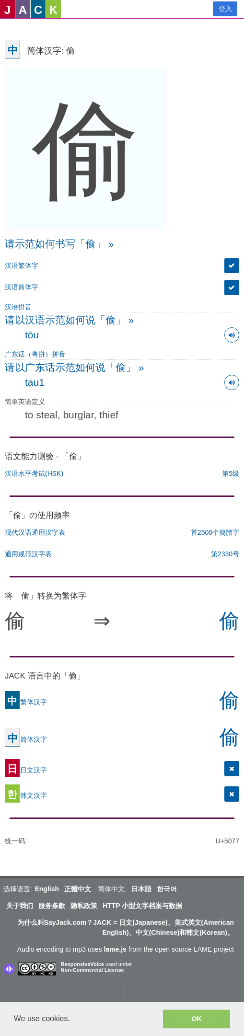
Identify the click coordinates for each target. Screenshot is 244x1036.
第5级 (230, 473)
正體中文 (77, 889)
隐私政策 (83, 905)
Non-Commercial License (92, 970)
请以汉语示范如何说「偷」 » (69, 319)
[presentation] (61, 991)
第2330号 (225, 554)
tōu (32, 334)
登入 (225, 8)
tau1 (35, 382)
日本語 (141, 889)
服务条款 (51, 905)
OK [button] (196, 1019)
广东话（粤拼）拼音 (35, 354)
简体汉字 (26, 739)
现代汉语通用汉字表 (35, 532)
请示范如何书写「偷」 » (59, 243)
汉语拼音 (18, 307)
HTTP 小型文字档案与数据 (142, 905)
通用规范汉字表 (28, 554)
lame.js (115, 949)
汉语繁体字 (21, 265)
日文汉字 (26, 770)
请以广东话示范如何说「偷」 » (74, 367)
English (47, 889)
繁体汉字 (26, 702)
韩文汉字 (26, 795)
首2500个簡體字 (215, 532)
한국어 (167, 889)
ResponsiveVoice (82, 964)
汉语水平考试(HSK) (34, 473)
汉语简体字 (21, 287)
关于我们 (19, 905)
